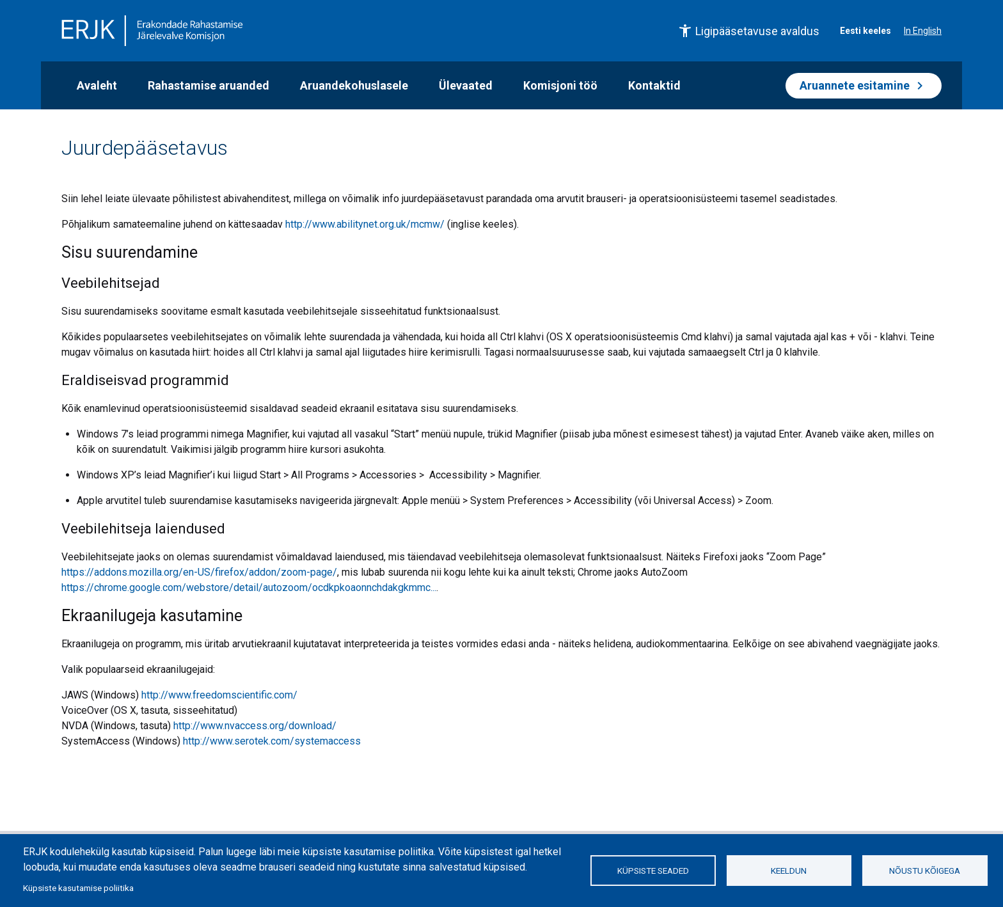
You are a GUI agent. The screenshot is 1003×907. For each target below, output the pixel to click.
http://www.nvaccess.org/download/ (254, 726)
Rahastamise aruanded (208, 85)
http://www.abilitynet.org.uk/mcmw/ (365, 224)
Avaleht (97, 85)
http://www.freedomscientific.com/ (219, 695)
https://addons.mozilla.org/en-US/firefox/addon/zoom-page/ (199, 572)
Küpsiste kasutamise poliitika (78, 888)
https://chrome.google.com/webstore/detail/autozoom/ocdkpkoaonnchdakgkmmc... (248, 587)
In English (923, 31)
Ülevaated (466, 85)
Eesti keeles (865, 31)
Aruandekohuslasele (354, 85)
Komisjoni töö (560, 85)
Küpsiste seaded (653, 870)
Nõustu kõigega (924, 870)
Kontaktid (654, 85)
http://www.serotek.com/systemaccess (272, 741)
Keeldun (789, 870)
